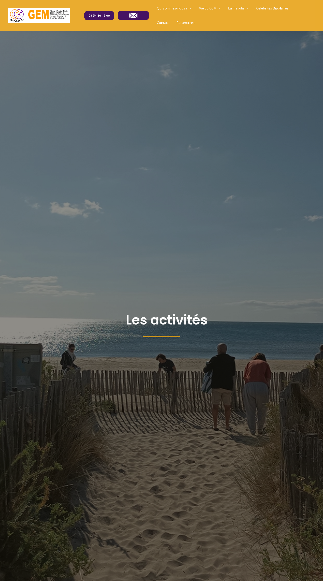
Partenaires (165, 22)
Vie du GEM (208, 8)
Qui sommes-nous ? (173, 8)
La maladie (235, 8)
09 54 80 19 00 (99, 16)
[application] (189, 8)
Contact (297, 8)
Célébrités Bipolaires (269, 8)
